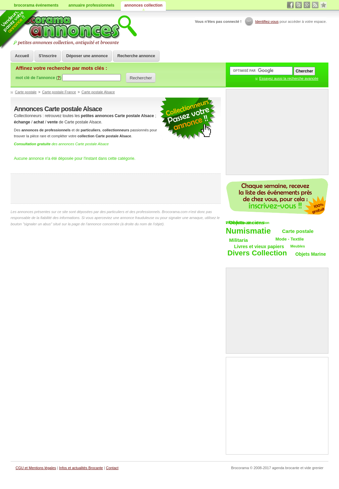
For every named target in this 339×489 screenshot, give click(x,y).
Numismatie (248, 231)
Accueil (22, 56)
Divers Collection (257, 253)
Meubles (297, 246)
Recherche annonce (136, 56)
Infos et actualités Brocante (81, 468)
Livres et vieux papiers (259, 246)
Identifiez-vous (267, 21)
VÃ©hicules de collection (247, 223)
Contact (112, 468)
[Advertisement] (115, 189)
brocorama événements (36, 5)
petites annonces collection (188, 119)
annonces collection (143, 5)
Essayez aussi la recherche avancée (288, 78)
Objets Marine (310, 254)
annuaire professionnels (92, 5)
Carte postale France (59, 92)
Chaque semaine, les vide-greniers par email (277, 196)
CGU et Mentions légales (36, 468)
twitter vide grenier (298, 5)
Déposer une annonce (87, 56)
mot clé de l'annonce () (38, 77)
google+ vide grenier (307, 5)
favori (323, 5)
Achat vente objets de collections (74, 29)
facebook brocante (290, 5)
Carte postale (25, 92)
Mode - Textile (289, 239)
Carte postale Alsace (98, 92)
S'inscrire (48, 56)
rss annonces (315, 5)
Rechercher (141, 77)
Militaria (238, 240)
